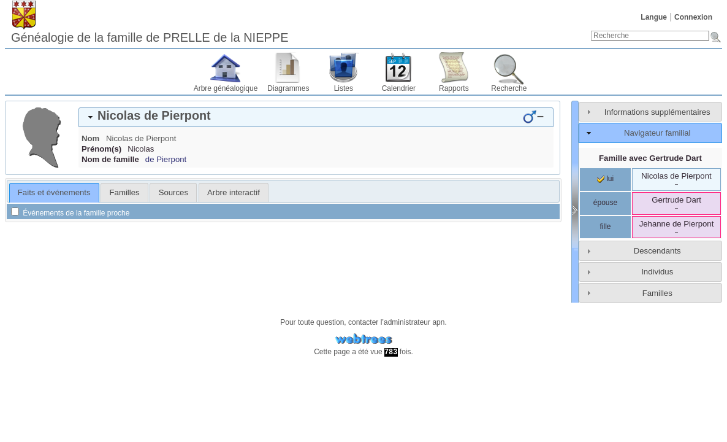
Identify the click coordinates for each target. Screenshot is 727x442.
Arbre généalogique (226, 88)
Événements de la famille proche (70, 213)
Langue (654, 17)
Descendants (657, 250)
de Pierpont (165, 159)
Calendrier (399, 88)
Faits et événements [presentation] (54, 192)
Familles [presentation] (125, 192)
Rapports (454, 88)
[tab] (316, 117)
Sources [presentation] (173, 192)
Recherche (509, 88)
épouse (605, 202)
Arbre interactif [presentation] (233, 192)
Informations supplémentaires (657, 112)
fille (605, 226)
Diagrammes (288, 88)
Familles (657, 293)
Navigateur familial (657, 133)
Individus (657, 271)
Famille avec (650, 158)
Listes (343, 88)
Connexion (693, 17)
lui (605, 178)
